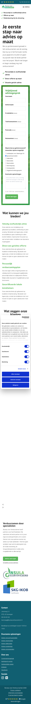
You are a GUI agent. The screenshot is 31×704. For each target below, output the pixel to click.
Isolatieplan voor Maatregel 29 (15, 153)
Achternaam (9, 105)
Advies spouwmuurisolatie (9, 638)
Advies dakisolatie (6, 643)
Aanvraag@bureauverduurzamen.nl (11, 620)
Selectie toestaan (15, 379)
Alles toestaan (15, 374)
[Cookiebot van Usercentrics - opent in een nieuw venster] (22, 317)
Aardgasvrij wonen (6, 661)
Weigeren (15, 385)
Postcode (10, 130)
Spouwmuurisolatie (12, 156)
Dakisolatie (10, 158)
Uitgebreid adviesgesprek (14, 170)
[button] (15, 504)
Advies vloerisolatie (7, 641)
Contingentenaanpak (7, 658)
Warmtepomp (11, 165)
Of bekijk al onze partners (10, 562)
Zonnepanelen (11, 168)
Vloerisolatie (10, 163)
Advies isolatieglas (6, 646)
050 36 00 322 (25, 2)
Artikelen (4, 667)
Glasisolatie (10, 161)
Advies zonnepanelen (7, 649)
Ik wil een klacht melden (15, 695)
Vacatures (4, 670)
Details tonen (22, 369)
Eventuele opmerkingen (13, 174)
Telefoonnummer (13, 122)
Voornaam (8, 96)
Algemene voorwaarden (15, 693)
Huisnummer (11, 138)
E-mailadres (11, 113)
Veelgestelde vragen (7, 664)
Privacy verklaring (15, 690)
